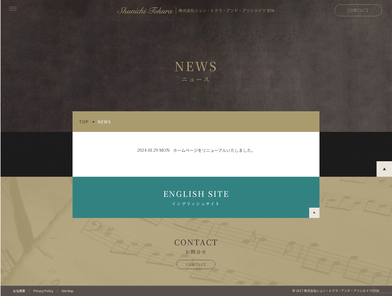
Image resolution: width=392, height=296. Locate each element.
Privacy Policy (43, 291)
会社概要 (19, 291)
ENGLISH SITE (241, 203)
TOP (84, 122)
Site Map (67, 291)
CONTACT (358, 10)
